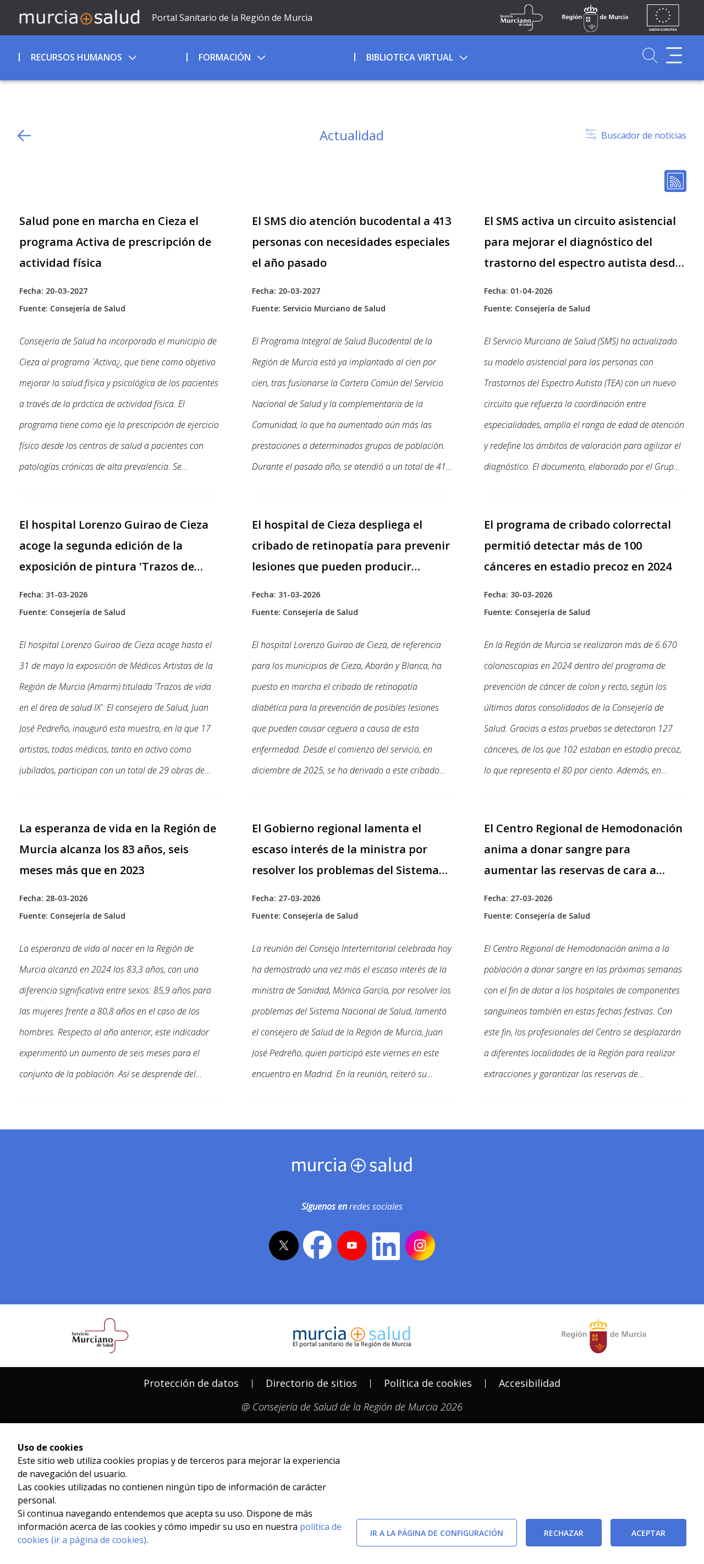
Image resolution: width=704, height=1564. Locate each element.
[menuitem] (101, 55)
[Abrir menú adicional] (674, 55)
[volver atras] (24, 135)
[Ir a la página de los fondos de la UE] (663, 17)
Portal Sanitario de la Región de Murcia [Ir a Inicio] (232, 18)
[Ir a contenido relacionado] (119, 262)
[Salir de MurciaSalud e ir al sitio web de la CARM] (603, 1335)
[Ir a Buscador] (650, 55)
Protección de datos (191, 1383)
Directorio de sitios (311, 1383)
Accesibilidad (529, 1383)
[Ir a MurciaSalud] (79, 16)
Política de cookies (428, 1383)
